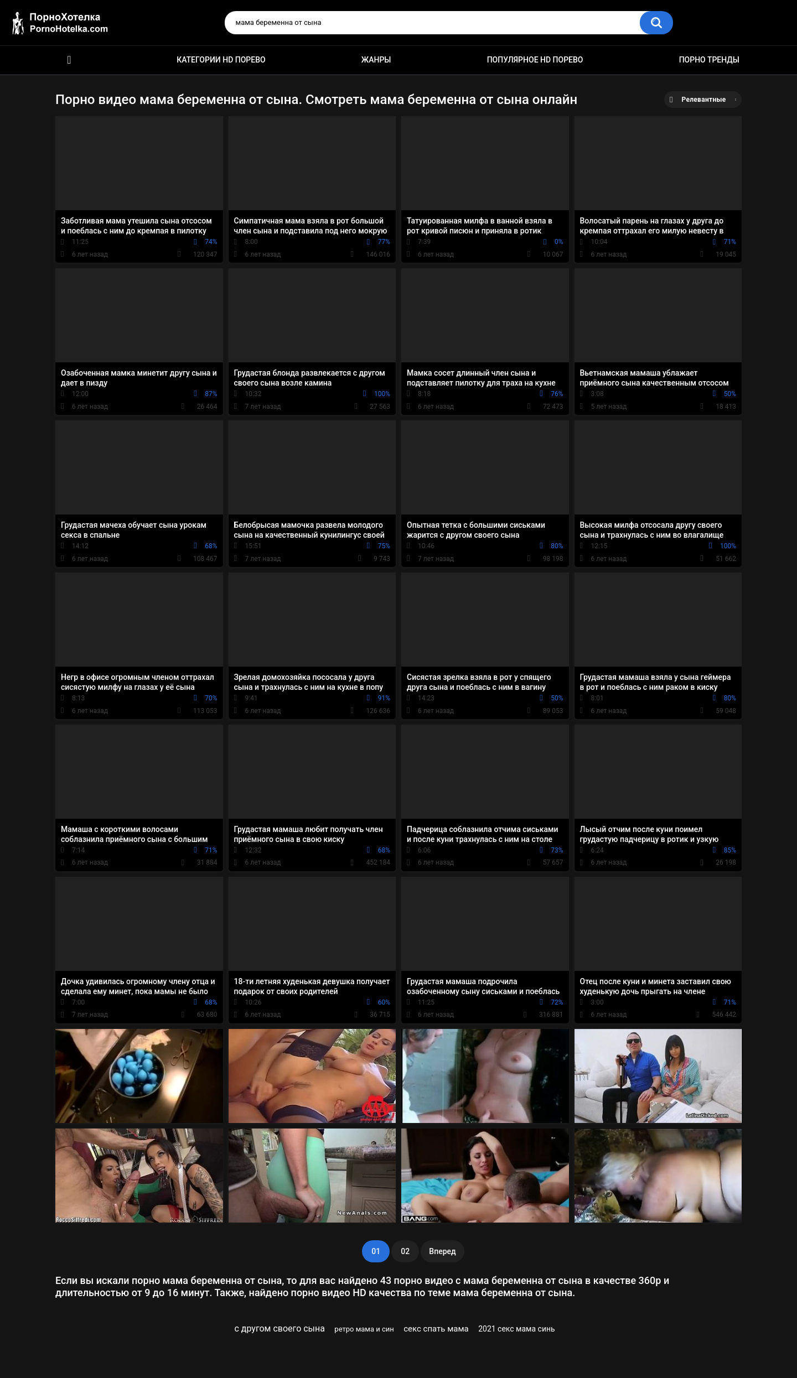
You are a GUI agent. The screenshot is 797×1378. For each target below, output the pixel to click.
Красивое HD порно (69, 60)
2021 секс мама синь (516, 1328)
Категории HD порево (221, 59)
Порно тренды (709, 59)
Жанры (376, 59)
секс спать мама (436, 1329)
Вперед (442, 1251)
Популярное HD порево (535, 59)
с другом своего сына (279, 1328)
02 (405, 1251)
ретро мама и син (364, 1329)
